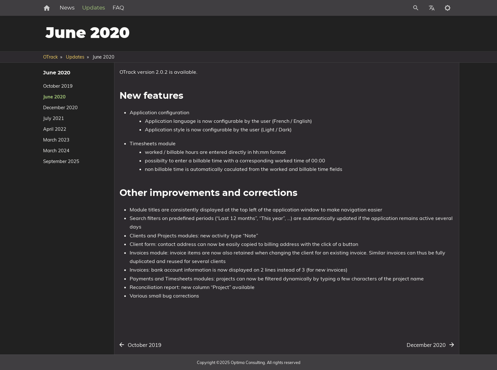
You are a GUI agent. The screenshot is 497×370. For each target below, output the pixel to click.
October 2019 (58, 86)
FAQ (139, 7)
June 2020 (54, 97)
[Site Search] (387, 8)
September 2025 (61, 161)
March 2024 (56, 150)
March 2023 (56, 140)
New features (378, 87)
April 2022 (54, 129)
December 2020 (60, 107)
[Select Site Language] (432, 8)
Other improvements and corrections (402, 93)
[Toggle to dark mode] (447, 8)
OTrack (50, 57)
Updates (114, 7)
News (88, 7)
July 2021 (53, 118)
